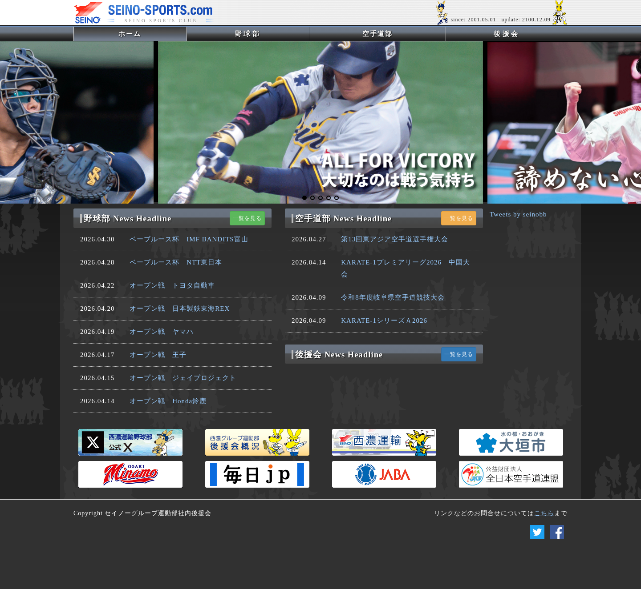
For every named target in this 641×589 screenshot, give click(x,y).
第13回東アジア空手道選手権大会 (394, 239)
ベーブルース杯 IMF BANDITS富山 (189, 239)
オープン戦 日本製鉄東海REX (180, 308)
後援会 (507, 33)
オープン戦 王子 (158, 354)
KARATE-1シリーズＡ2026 (384, 320)
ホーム (144, 33)
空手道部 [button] (377, 33)
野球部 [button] (248, 33)
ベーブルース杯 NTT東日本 (176, 262)
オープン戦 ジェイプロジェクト (183, 377)
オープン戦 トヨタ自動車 (172, 285)
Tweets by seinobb (518, 214)
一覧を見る (247, 218)
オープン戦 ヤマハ (162, 331)
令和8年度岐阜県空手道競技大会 (393, 297)
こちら (544, 513)
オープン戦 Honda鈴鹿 (168, 401)
